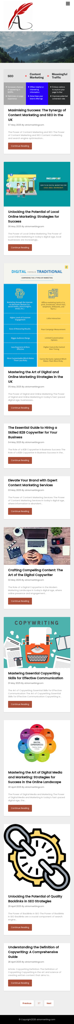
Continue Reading (20, 146)
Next (49, 1003)
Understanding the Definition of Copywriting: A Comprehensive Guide (33, 952)
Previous (27, 1003)
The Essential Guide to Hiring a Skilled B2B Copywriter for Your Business (32, 432)
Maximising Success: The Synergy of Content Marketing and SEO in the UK (37, 115)
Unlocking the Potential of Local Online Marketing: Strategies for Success (33, 217)
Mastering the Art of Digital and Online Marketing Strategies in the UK (35, 377)
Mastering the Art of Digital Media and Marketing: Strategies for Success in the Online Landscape (35, 777)
